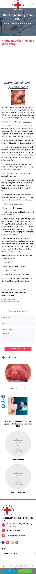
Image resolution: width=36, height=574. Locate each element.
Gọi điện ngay (11, 571)
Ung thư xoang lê (18, 492)
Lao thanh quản (18, 459)
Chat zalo (25, 571)
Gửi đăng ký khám (18, 349)
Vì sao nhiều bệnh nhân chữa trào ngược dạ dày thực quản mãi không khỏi (18, 424)
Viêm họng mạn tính (18, 388)
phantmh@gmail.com (12, 301)
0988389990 (11, 299)
